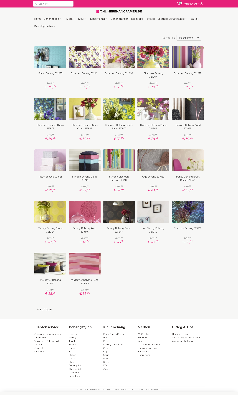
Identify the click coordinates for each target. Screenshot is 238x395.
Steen (72, 362)
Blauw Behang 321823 (50, 73)
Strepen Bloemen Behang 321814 (119, 178)
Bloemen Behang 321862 (187, 228)
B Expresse (144, 351)
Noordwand (144, 355)
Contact (38, 348)
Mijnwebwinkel (154, 389)
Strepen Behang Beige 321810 (84, 178)
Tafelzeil (150, 18)
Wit (105, 365)
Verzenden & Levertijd (46, 341)
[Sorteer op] (189, 37)
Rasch (141, 341)
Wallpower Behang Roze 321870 (84, 282)
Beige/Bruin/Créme (114, 334)
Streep (72, 355)
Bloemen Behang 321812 (187, 73)
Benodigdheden (45, 26)
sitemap (109, 389)
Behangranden (120, 18)
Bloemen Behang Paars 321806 (153, 127)
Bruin (106, 341)
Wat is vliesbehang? (183, 341)
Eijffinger (142, 337)
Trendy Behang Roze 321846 (84, 230)
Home (37, 18)
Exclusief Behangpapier (173, 18)
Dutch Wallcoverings (149, 344)
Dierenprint (75, 365)
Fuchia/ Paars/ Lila (113, 344)
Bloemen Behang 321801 (85, 73)
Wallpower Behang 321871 (50, 282)
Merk (71, 18)
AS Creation (144, 334)
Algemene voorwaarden (47, 334)
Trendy (72, 337)
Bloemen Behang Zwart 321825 (187, 127)
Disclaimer (40, 337)
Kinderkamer (99, 18)
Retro (72, 358)
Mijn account (194, 4)
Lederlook (74, 376)
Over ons (39, 351)
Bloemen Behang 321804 (153, 75)
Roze (106, 362)
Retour (38, 344)
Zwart (106, 369)
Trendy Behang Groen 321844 (50, 230)
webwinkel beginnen (127, 389)
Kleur (83, 18)
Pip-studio (74, 372)
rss (115, 389)
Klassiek (73, 344)
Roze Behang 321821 (50, 176)
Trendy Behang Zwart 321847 (119, 230)
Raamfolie (137, 18)
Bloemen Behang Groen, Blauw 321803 (119, 127)
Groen (106, 348)
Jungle (72, 341)
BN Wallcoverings (147, 348)
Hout (71, 351)
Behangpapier (54, 18)
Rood (106, 358)
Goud (106, 355)
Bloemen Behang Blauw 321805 (50, 127)
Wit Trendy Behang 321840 (153, 230)
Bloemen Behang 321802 (119, 73)
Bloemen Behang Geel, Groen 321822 (85, 127)
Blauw (106, 337)
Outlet (194, 18)
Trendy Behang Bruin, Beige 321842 (188, 178)
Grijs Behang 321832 (153, 176)
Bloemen (74, 334)
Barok (72, 348)
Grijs (105, 351)
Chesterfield (76, 369)
